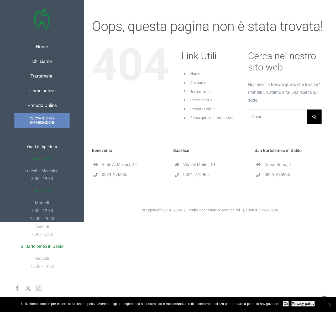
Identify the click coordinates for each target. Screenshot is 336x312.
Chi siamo (198, 82)
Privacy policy (303, 304)
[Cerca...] (277, 117)
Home (195, 74)
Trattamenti (199, 91)
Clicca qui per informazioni (211, 118)
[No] (329, 304)
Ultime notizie (201, 100)
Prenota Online (202, 109)
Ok (286, 304)
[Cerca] (314, 117)
